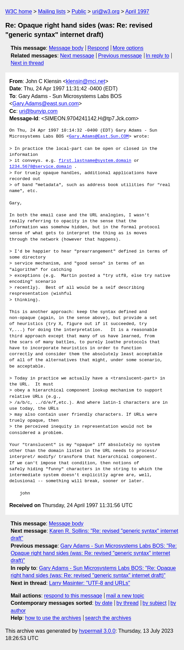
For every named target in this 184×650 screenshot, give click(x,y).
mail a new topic (125, 595)
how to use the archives (53, 618)
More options (128, 48)
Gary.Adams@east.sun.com (45, 103)
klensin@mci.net (85, 81)
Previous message (120, 55)
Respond (98, 48)
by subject (154, 603)
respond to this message (73, 595)
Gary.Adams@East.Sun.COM (98, 137)
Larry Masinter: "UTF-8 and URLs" (89, 583)
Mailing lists (52, 11)
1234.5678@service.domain (40, 167)
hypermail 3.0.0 (97, 631)
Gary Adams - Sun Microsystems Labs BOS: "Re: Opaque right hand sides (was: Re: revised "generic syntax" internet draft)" (94, 553)
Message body (66, 48)
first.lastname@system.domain (95, 161)
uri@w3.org (105, 11)
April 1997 (137, 11)
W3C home (18, 11)
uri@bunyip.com (38, 111)
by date (103, 603)
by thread (127, 603)
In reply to (157, 55)
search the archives (108, 618)
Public (79, 11)
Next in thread (27, 63)
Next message (77, 55)
